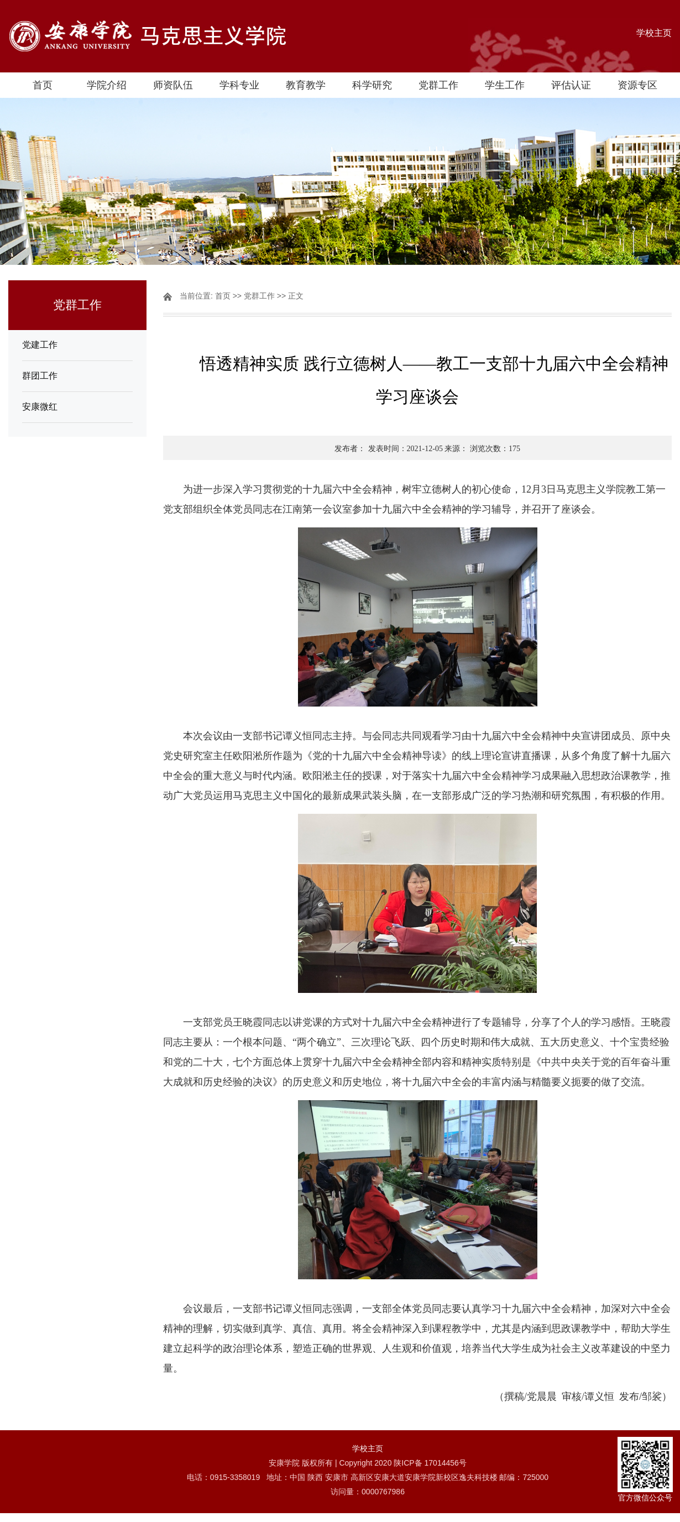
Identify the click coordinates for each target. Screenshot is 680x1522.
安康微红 (39, 406)
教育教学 (306, 85)
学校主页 (654, 33)
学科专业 (239, 85)
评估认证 (571, 85)
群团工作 (39, 375)
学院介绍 (107, 85)
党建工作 (39, 344)
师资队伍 (173, 85)
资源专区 (637, 85)
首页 (43, 85)
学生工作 (505, 85)
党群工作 (438, 85)
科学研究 (372, 85)
